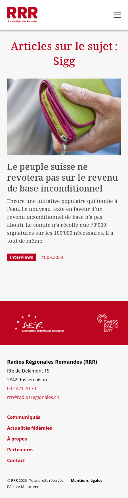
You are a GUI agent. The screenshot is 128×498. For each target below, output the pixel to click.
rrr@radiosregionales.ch (33, 397)
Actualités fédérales (29, 428)
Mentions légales (86, 480)
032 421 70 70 (21, 388)
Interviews (21, 257)
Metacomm (31, 486)
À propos (17, 439)
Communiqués (23, 417)
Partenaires (20, 449)
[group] (52, 323)
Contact (16, 460)
